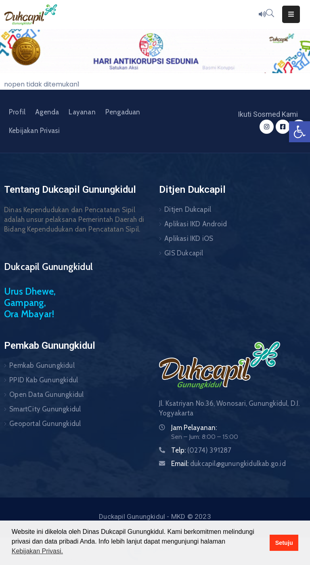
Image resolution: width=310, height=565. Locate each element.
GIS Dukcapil (183, 253)
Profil (17, 112)
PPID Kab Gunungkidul (43, 380)
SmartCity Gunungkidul (45, 409)
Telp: (201, 450)
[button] (299, 131)
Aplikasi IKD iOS (188, 238)
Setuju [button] (284, 543)
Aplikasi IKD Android (195, 224)
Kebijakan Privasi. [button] (37, 551)
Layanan (82, 112)
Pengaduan (122, 112)
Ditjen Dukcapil (187, 209)
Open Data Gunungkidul (46, 394)
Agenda (47, 112)
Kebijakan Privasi (34, 130)
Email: (228, 464)
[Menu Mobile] (291, 14)
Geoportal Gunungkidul (45, 424)
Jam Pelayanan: (194, 428)
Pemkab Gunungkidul (42, 365)
